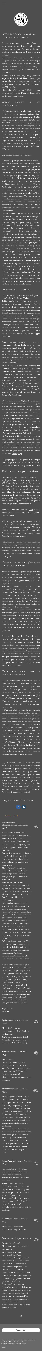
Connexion (4, 1347)
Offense (23, 800)
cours (31, 509)
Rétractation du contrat (16, 1341)
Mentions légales (5, 1340)
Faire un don (21, 1330)
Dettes (30, 800)
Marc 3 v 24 (17, 453)
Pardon (16, 800)
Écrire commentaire (12, 816)
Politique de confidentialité (17, 1340)
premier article (18, 43)
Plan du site (4, 1341)
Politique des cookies (30, 1340)
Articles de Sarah (13, 34)
